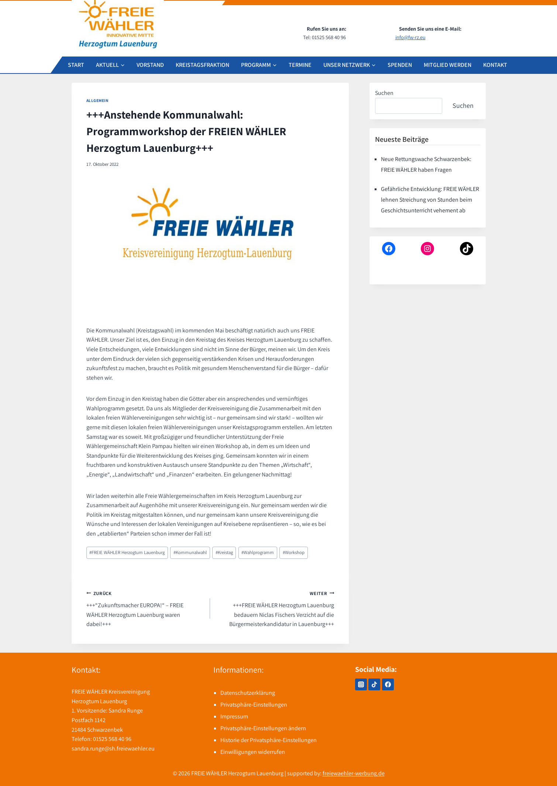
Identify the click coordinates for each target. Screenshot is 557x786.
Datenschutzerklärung (247, 693)
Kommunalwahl (190, 552)
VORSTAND (150, 65)
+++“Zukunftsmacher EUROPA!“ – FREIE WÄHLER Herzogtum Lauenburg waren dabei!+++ (145, 608)
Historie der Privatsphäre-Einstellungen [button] (268, 740)
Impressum (234, 716)
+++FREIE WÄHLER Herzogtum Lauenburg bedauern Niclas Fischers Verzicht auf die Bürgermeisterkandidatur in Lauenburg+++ (275, 608)
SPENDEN (400, 65)
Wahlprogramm (257, 552)
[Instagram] (361, 684)
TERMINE (300, 65)
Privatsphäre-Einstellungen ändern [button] (263, 728)
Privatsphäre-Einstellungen (253, 704)
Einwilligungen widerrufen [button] (252, 752)
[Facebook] (388, 684)
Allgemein (97, 100)
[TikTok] (374, 684)
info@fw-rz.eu (410, 37)
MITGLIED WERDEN (447, 65)
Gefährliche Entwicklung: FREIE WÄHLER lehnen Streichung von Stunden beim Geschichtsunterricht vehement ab (430, 199)
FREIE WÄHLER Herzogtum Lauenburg (127, 552)
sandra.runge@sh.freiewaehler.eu (113, 748)
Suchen (384, 93)
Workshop (294, 552)
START (76, 65)
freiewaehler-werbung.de (354, 773)
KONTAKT (495, 65)
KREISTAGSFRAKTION (202, 65)
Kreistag (224, 552)
